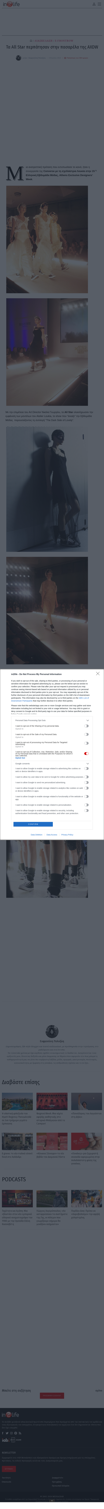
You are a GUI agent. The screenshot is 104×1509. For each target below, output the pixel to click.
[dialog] (52, 754)
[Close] (98, 674)
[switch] (86, 726)
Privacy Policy (67, 835)
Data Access (52, 835)
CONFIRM (33, 824)
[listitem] (52, 720)
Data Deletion (36, 835)
